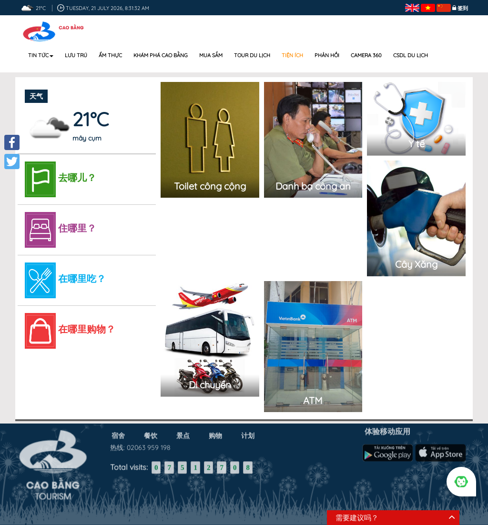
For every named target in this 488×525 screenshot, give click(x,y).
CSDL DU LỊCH (410, 55)
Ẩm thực (110, 55)
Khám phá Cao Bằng (160, 55)
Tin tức (40, 55)
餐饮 (150, 433)
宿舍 (118, 433)
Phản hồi (327, 55)
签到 (463, 8)
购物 (215, 433)
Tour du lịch (252, 55)
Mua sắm (211, 55)
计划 (247, 433)
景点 (183, 433)
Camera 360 (366, 55)
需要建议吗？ (357, 517)
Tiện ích (292, 55)
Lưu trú (76, 55)
